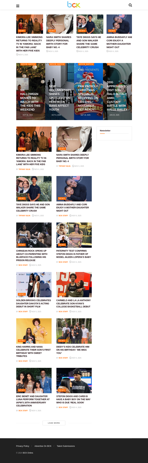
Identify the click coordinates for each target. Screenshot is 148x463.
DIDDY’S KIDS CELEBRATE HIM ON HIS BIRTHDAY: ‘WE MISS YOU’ (72, 349)
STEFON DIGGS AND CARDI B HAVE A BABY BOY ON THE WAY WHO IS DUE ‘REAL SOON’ (73, 399)
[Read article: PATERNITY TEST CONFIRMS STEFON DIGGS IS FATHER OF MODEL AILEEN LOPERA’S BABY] (74, 235)
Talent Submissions (66, 446)
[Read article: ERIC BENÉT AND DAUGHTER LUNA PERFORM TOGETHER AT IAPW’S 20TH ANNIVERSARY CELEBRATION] (34, 380)
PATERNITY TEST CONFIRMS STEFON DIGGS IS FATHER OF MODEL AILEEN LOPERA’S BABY (73, 254)
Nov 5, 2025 (35, 312)
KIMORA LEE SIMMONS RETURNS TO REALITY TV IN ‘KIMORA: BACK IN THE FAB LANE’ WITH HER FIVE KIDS (29, 44)
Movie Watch (28, 64)
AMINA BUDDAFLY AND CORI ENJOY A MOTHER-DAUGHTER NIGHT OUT (72, 207)
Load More (54, 423)
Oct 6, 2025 (55, 115)
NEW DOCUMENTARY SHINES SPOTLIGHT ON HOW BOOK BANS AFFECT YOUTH (60, 98)
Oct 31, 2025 (26, 115)
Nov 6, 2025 (22, 55)
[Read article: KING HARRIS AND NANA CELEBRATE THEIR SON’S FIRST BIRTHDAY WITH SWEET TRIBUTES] (34, 331)
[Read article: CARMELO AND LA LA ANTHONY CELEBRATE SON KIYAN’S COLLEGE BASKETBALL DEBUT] (74, 284)
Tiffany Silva (24, 169)
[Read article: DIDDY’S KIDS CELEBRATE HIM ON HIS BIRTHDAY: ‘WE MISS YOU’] (74, 331)
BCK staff (63, 216)
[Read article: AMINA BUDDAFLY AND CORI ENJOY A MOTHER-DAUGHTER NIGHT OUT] (120, 24)
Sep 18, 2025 (84, 115)
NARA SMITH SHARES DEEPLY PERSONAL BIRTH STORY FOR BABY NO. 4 (72, 158)
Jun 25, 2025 (113, 115)
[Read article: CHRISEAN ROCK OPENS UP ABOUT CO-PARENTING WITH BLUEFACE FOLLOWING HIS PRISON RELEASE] (34, 235)
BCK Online (28, 453)
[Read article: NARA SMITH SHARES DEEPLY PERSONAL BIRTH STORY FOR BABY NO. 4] (59, 24)
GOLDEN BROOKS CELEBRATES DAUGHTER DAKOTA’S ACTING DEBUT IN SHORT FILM (33, 303)
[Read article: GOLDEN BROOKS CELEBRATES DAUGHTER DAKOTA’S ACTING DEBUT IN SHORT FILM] (34, 284)
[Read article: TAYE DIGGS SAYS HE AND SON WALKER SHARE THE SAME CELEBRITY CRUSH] (89, 24)
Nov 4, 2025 (35, 411)
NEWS (22, 31)
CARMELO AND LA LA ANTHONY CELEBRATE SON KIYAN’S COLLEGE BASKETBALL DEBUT (73, 303)
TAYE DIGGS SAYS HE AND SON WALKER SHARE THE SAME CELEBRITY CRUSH (33, 207)
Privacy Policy (22, 446)
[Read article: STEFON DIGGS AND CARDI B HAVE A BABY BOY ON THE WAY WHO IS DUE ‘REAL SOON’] (74, 380)
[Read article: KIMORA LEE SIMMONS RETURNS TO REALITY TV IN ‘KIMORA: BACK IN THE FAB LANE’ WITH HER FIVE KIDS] (29, 24)
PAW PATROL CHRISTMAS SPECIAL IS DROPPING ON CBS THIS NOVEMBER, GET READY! (88, 98)
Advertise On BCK (43, 446)
